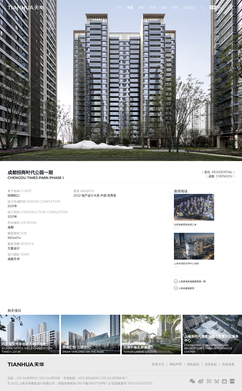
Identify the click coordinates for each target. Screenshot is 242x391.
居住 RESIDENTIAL (218, 172)
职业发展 (228, 364)
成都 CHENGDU (220, 176)
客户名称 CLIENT (20, 191)
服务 (141, 7)
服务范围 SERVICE (21, 244)
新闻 (153, 7)
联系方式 (158, 364)
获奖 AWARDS (84, 191)
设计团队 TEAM (18, 254)
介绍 (119, 7)
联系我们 (190, 7)
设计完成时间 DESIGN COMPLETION (34, 201)
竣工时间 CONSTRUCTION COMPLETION (37, 212)
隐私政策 (193, 364)
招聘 (175, 7)
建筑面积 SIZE (17, 233)
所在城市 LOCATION (22, 222)
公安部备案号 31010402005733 (130, 383)
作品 (130, 7)
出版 (164, 7)
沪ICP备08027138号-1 (92, 383)
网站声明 (176, 364)
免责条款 (211, 364)
